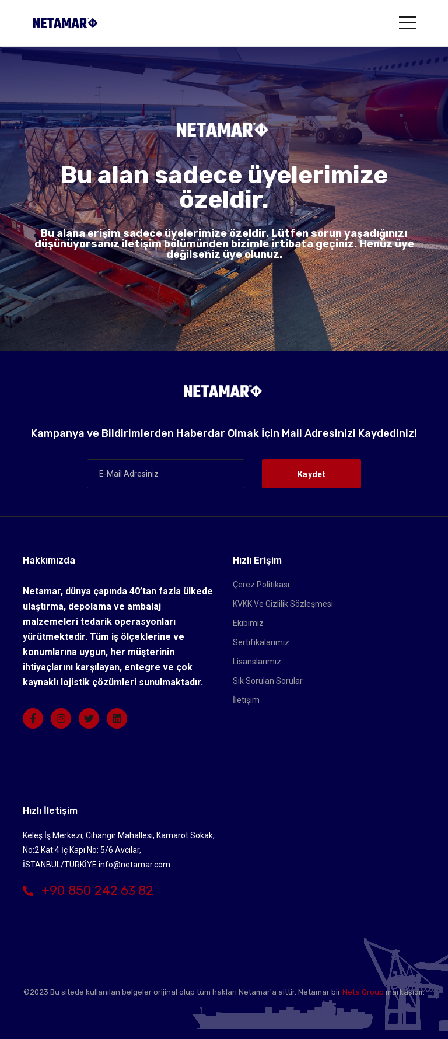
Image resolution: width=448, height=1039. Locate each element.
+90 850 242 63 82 (88, 890)
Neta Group (363, 992)
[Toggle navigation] (407, 23)
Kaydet (312, 474)
